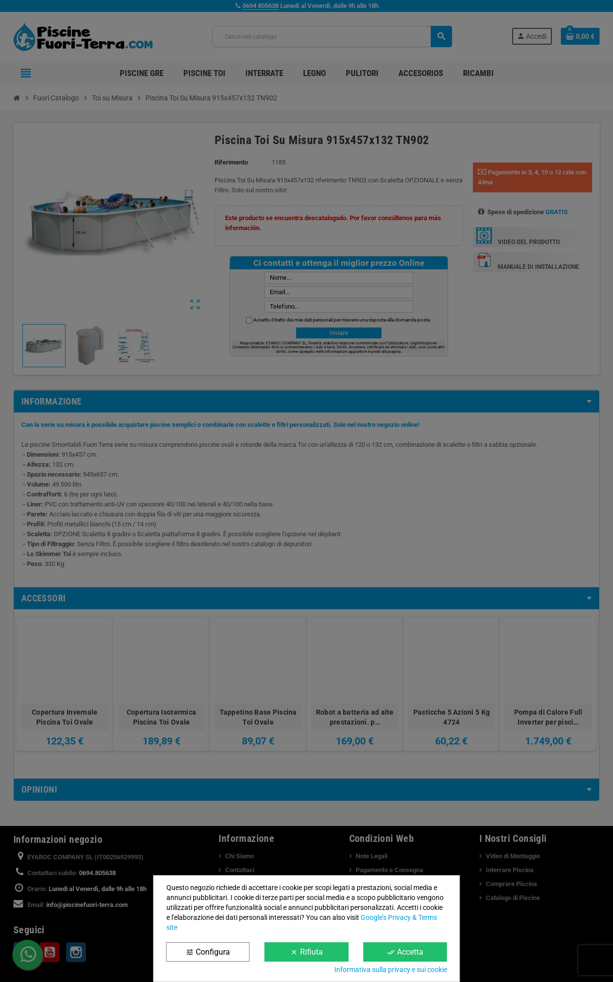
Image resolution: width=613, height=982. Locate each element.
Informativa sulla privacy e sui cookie (390, 970)
